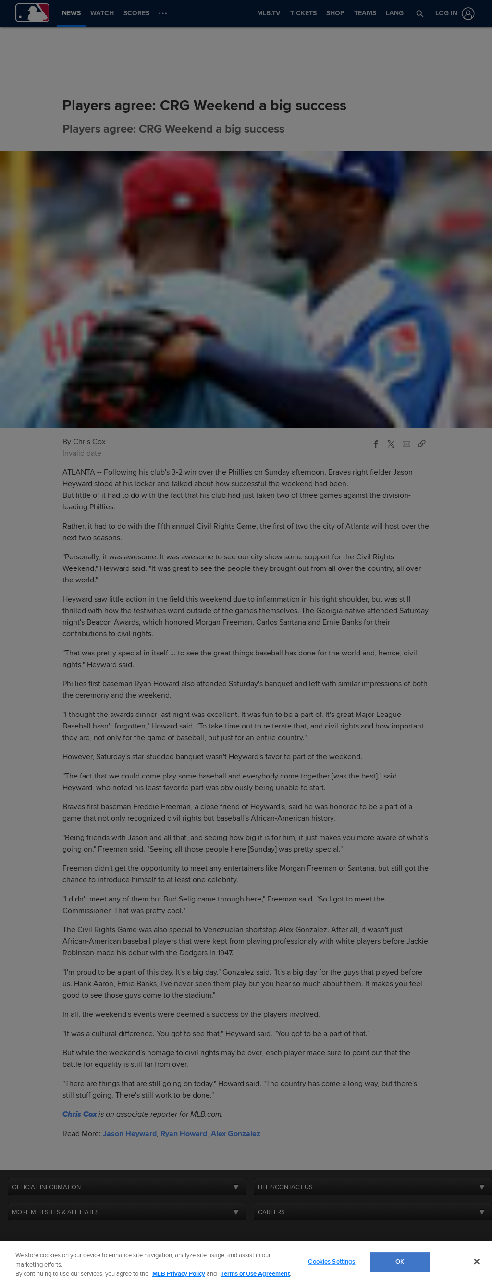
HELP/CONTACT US (285, 1187)
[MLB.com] (26, 1253)
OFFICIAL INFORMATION (46, 1187)
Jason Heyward (130, 1133)
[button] (420, 13)
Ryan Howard (183, 1133)
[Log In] (453, 13)
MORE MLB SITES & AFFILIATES (55, 1212)
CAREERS (271, 1212)
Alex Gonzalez (235, 1133)
